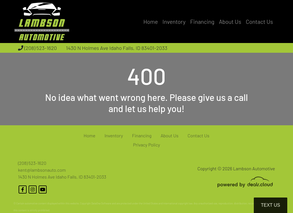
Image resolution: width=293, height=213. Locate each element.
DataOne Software (101, 203)
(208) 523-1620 (37, 48)
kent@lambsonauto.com (42, 170)
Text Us (270, 205)
